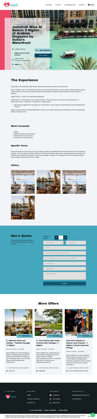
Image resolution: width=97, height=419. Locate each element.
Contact (82, 5)
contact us (31, 402)
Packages (48, 5)
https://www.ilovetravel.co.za (25, 157)
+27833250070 (76, 399)
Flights (58, 5)
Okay (89, 416)
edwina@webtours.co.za (80, 395)
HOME (29, 395)
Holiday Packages (33, 399)
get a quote (43, 55)
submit (64, 283)
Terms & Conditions (50, 410)
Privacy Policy (63, 410)
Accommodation (69, 5)
